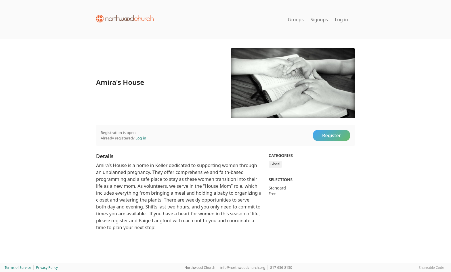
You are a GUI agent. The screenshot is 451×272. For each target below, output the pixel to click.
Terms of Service (18, 267)
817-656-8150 (281, 267)
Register (331, 135)
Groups (296, 19)
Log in (341, 19)
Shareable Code (431, 267)
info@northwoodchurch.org (242, 267)
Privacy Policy (47, 267)
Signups (319, 19)
